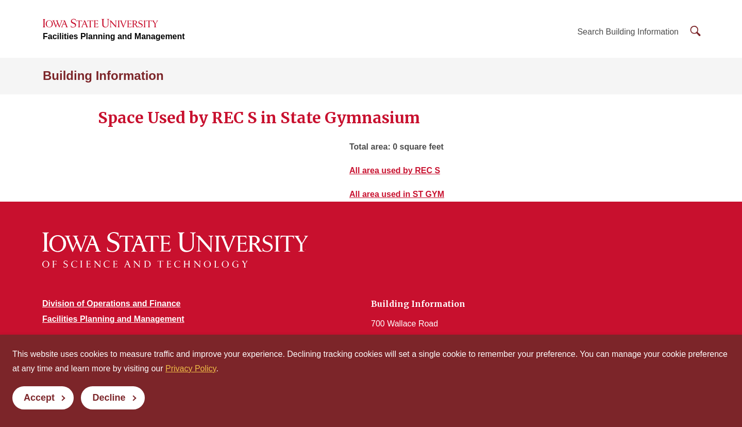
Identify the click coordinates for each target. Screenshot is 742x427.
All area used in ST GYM (396, 194)
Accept (39, 397)
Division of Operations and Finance (111, 303)
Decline (108, 397)
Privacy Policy (190, 368)
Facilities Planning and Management (114, 36)
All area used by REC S (394, 170)
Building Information (103, 76)
